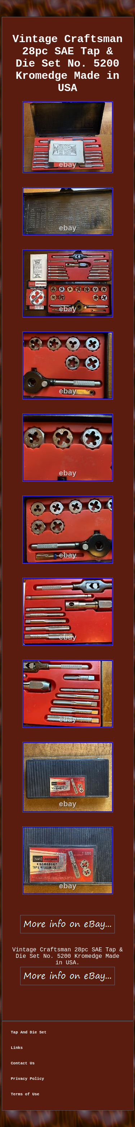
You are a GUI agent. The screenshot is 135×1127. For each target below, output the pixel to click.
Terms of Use (25, 1094)
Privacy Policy (27, 1079)
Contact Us (23, 1063)
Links (17, 1048)
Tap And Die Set (28, 1032)
